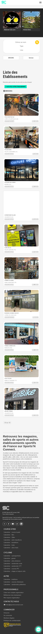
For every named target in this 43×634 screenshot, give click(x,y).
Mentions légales (9, 618)
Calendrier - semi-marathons (13, 540)
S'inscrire (6, 613)
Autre (6, 576)
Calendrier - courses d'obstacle (13, 582)
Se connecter (8, 615)
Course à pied (10, 529)
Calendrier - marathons (11, 542)
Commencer (9, 610)
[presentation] (22, 33)
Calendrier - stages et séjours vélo (14, 571)
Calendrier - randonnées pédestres (15, 584)
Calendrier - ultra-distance (12, 561)
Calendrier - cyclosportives (12, 556)
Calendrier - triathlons (11, 579)
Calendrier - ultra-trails (11, 548)
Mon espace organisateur (12, 598)
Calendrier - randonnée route (13, 563)
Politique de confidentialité (12, 621)
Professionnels (11, 589)
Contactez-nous (11, 601)
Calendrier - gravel (9, 558)
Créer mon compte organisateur (14, 592)
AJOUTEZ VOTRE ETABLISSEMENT (16, 86)
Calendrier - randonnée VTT (13, 566)
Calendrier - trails (9, 545)
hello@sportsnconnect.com (13, 605)
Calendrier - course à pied (12, 532)
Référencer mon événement (12, 595)
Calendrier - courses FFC (11, 569)
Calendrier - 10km (9, 537)
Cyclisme (8, 552)
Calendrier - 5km (9, 535)
